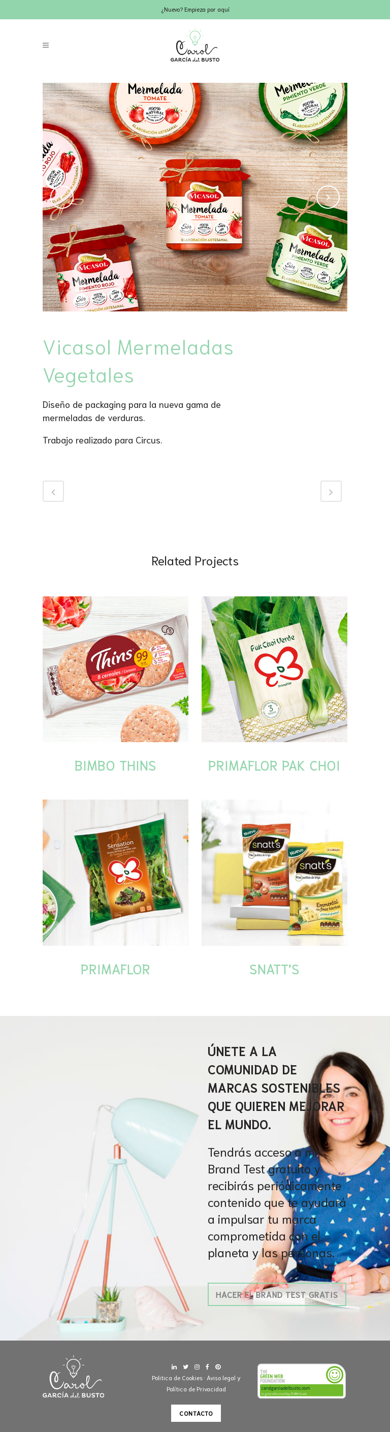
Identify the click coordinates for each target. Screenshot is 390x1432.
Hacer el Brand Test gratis (277, 1294)
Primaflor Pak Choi (274, 764)
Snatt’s (274, 968)
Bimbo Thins (115, 764)
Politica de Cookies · (179, 1377)
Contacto (196, 1413)
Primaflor (115, 968)
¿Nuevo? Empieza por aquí (195, 9)
